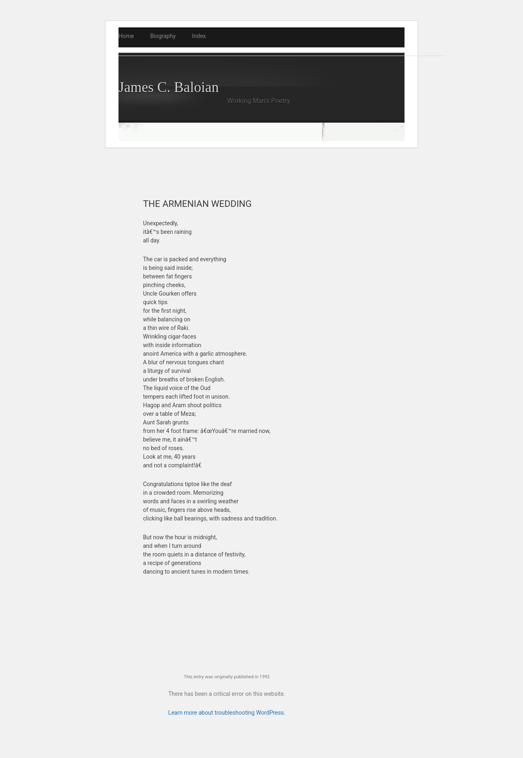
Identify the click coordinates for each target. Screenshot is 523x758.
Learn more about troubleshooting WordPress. (227, 712)
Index (199, 36)
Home (126, 36)
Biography (163, 36)
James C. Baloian (168, 87)
